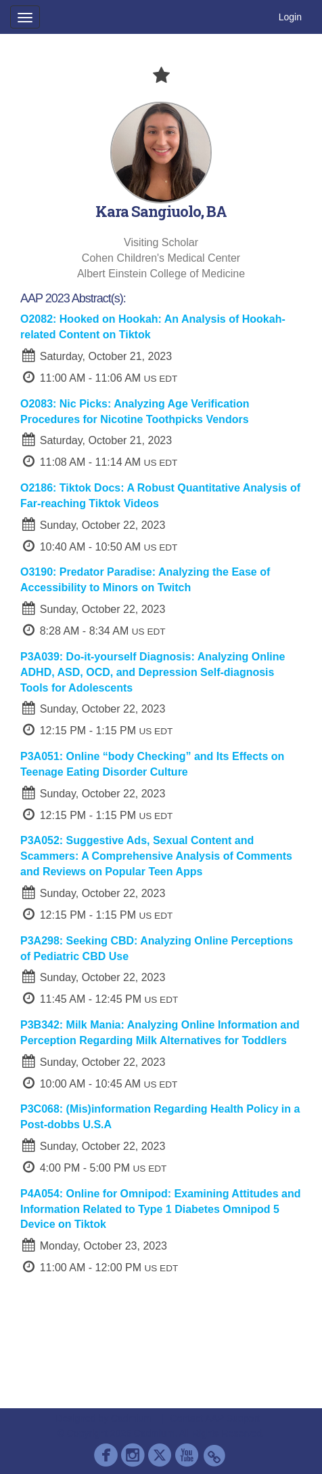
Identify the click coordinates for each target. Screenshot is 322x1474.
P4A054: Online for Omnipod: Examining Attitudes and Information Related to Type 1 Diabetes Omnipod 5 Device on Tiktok (160, 1209)
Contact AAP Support (215, 1418)
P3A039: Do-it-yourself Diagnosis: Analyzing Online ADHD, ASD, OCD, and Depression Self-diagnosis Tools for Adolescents (152, 672)
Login (290, 17)
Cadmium (131, 1418)
